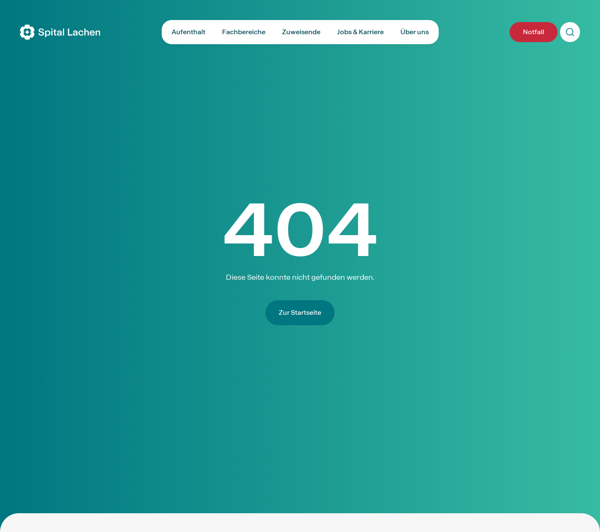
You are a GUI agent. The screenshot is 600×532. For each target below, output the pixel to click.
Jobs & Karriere (360, 32)
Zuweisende (301, 32)
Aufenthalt (188, 32)
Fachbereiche (243, 32)
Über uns (414, 32)
